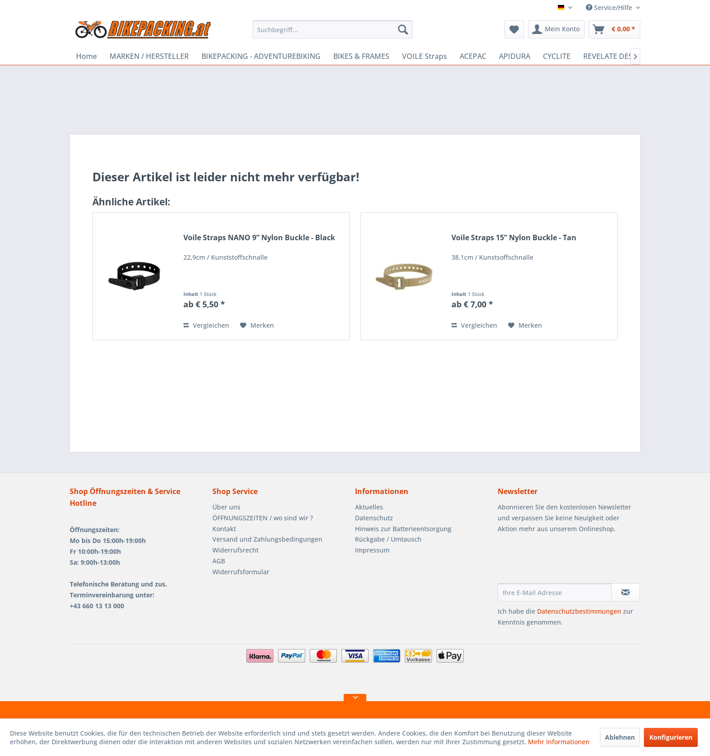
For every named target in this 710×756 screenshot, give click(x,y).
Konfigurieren (670, 737)
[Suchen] (403, 29)
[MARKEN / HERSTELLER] (149, 56)
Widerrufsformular (240, 571)
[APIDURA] (515, 56)
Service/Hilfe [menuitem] (610, 7)
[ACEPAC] (473, 56)
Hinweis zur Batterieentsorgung (403, 528)
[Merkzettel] (514, 29)
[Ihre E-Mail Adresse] (555, 592)
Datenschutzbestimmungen (579, 611)
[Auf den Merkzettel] (257, 325)
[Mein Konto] (556, 29)
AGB (218, 561)
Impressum (372, 550)
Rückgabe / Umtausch (388, 539)
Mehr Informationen (559, 741)
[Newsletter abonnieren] (625, 592)
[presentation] (566, 561)
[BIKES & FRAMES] (361, 56)
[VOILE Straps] (424, 56)
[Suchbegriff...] (333, 29)
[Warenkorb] (614, 29)
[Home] (86, 56)
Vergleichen (206, 325)
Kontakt (224, 528)
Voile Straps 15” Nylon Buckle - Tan (513, 237)
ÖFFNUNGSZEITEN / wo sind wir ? (262, 518)
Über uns (226, 507)
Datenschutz (374, 518)
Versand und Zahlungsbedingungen (267, 539)
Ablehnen (620, 737)
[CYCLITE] (557, 56)
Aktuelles (369, 507)
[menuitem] (333, 29)
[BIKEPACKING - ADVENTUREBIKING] (261, 56)
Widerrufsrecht (235, 550)
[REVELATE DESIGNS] (616, 56)
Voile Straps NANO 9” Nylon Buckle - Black (259, 237)
